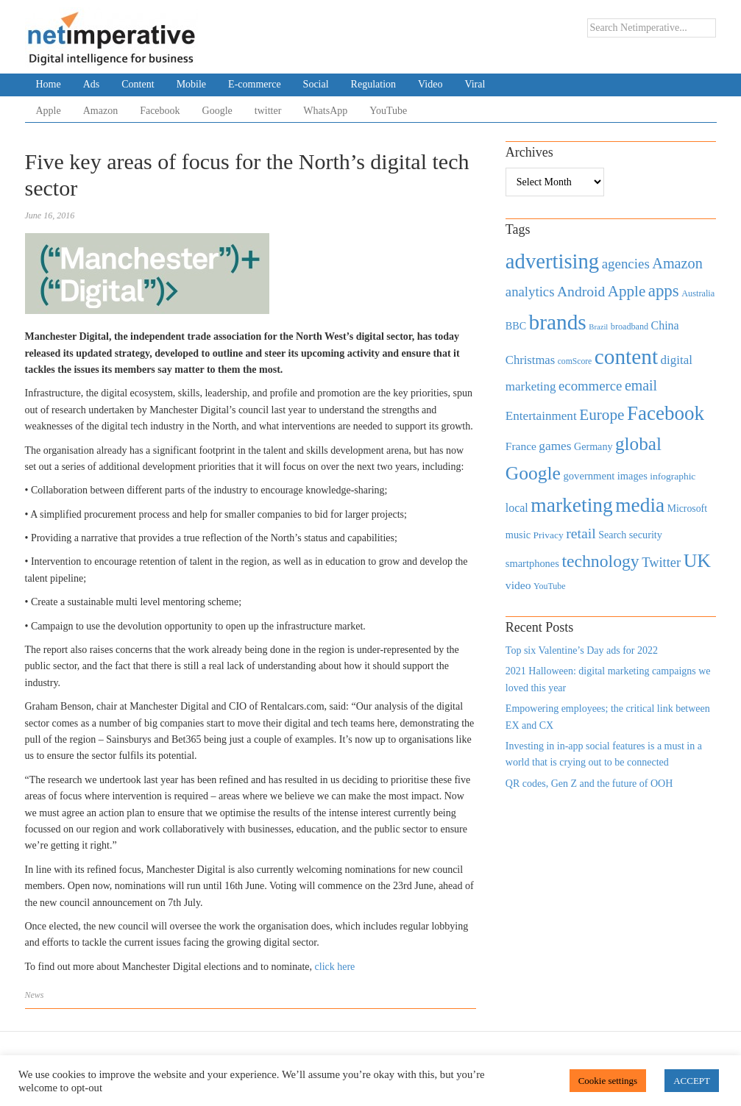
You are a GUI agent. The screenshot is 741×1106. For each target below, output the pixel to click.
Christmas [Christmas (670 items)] (530, 360)
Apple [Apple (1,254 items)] (626, 291)
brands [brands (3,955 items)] (557, 322)
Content (137, 84)
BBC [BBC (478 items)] (516, 326)
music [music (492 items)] (518, 534)
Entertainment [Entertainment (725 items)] (541, 416)
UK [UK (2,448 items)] (697, 560)
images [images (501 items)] (632, 476)
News (34, 995)
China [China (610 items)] (665, 325)
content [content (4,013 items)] (626, 356)
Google (217, 110)
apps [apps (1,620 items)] (663, 291)
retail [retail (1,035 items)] (581, 533)
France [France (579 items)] (521, 446)
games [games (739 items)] (555, 446)
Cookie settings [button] (608, 1080)
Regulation (373, 84)
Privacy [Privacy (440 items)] (548, 534)
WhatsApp (325, 110)
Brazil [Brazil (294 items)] (598, 327)
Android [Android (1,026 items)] (581, 291)
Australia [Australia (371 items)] (698, 293)
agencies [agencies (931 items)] (626, 263)
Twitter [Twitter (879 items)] (661, 562)
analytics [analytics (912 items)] (530, 291)
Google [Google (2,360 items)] (533, 473)
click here (335, 966)
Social (316, 84)
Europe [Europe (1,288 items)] (601, 415)
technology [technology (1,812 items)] (600, 561)
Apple (48, 110)
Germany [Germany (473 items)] (593, 446)
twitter (268, 110)
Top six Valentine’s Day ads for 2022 (582, 650)
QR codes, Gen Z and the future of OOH (589, 783)
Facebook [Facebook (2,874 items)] (665, 413)
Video (430, 84)
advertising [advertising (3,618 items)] (552, 261)
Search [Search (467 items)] (612, 534)
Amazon (100, 110)
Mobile (191, 84)
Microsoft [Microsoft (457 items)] (687, 508)
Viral (474, 84)
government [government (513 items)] (588, 476)
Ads (91, 84)
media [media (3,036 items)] (639, 505)
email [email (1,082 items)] (641, 385)
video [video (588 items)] (518, 585)
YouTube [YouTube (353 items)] (549, 586)
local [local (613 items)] (517, 508)
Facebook (160, 110)
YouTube (388, 110)
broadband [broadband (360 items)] (629, 326)
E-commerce (254, 84)
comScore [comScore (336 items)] (575, 361)
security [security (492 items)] (645, 534)
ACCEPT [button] (691, 1080)
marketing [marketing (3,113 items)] (572, 504)
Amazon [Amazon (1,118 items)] (677, 263)
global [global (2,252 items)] (638, 444)
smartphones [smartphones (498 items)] (532, 563)
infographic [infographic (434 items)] (672, 476)
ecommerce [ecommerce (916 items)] (590, 385)
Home (48, 84)
